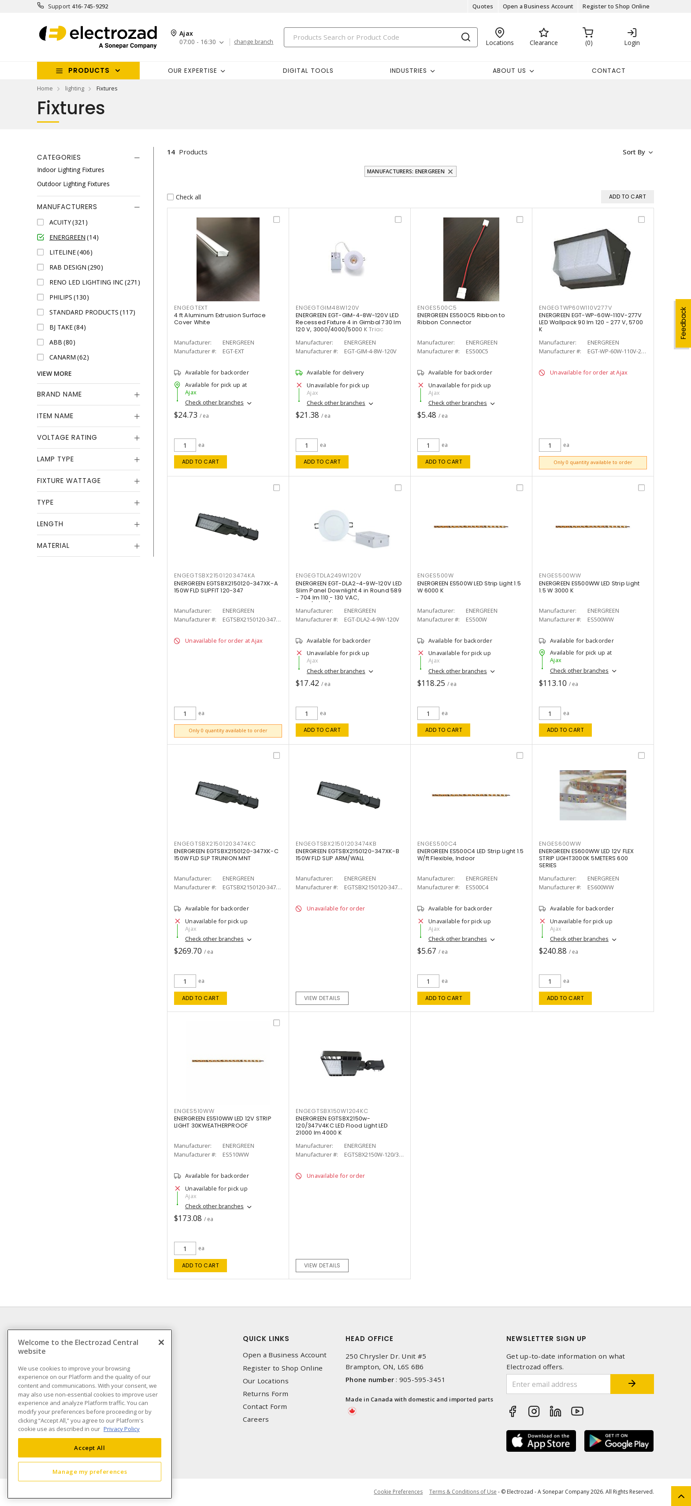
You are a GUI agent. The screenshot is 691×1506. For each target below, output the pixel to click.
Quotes (483, 6)
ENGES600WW (560, 844)
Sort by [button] (633, 151)
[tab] (88, 157)
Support (59, 6)
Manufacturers (67, 206)
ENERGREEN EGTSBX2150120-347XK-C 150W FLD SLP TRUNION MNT (226, 855)
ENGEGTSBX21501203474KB (336, 844)
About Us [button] (509, 70)
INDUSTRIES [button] (408, 70)
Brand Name (59, 394)
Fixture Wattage (69, 480)
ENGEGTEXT (191, 307)
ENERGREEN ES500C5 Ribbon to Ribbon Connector (461, 319)
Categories (59, 157)
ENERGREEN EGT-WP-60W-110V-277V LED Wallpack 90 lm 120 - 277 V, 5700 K (591, 322)
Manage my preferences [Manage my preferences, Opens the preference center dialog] (89, 1472)
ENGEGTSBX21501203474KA (214, 576)
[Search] (381, 37)
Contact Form (265, 1407)
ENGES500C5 (437, 307)
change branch (254, 41)
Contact (609, 70)
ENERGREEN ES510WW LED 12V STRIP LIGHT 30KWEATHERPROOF (222, 1123)
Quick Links (266, 1339)
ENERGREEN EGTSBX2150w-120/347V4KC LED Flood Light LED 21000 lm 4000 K (342, 1126)
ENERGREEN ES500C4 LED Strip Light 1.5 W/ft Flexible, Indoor (470, 855)
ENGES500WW (560, 576)
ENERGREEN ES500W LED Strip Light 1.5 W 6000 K (469, 587)
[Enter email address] (558, 1385)
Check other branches (214, 403)
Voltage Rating (67, 437)
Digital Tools (308, 70)
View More (54, 373)
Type (45, 502)
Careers (256, 1420)
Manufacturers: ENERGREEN (406, 171)
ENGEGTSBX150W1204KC (332, 1112)
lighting (74, 88)
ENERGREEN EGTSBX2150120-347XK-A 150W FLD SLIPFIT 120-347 (226, 587)
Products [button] (89, 70)
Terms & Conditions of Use (463, 1492)
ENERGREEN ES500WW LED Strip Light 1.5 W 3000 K (589, 587)
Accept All (89, 1448)
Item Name (55, 415)
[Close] (161, 1342)
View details (322, 998)
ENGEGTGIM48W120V (327, 307)
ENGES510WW (194, 1112)
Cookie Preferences (398, 1492)
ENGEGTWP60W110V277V (575, 307)
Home (45, 88)
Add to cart (200, 461)
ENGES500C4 (437, 844)
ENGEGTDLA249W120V (328, 576)
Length (50, 523)
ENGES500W (435, 576)
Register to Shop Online (616, 6)
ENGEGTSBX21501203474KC (215, 844)
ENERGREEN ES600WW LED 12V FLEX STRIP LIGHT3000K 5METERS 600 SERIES (586, 859)
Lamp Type (55, 459)
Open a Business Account (538, 6)
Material (53, 545)
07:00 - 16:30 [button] (197, 42)
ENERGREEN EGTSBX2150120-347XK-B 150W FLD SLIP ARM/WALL (347, 855)
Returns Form (266, 1394)
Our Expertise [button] (192, 70)
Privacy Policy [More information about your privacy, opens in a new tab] (122, 1429)
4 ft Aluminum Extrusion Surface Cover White (220, 319)
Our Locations (266, 1381)
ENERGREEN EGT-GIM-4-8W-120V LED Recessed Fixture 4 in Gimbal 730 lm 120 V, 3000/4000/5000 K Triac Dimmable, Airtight (348, 326)
